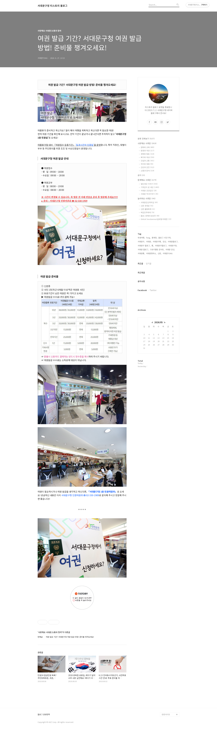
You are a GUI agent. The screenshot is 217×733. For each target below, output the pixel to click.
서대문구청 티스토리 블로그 (52, 5)
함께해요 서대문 (147, 180)
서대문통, (141, 253)
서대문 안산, (170, 249)
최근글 (140, 263)
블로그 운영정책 (44, 715)
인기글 (148, 263)
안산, (165, 241)
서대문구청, (172, 245)
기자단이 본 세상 (150, 187)
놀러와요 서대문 (146, 198)
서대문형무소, (151, 253)
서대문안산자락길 (149, 202)
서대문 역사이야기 (149, 194)
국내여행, (141, 237)
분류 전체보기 (146, 138)
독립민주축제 (147, 212)
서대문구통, (157, 241)
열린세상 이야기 (149, 184)
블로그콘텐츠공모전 (150, 215)
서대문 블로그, (143, 249)
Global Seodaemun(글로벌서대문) (156, 219)
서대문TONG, (168, 253)
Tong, (148, 237)
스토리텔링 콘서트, (157, 249)
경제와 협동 (147, 154)
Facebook (142, 290)
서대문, (149, 241)
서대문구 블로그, (144, 245)
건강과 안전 (147, 167)
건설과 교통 (147, 160)
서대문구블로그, (161, 245)
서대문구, (141, 241)
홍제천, (154, 237)
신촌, (160, 253)
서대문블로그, (173, 241)
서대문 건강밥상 (149, 190)
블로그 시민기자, (164, 237)
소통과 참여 (147, 170)
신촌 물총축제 (148, 209)
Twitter (153, 290)
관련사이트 (166, 714)
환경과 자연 (147, 150)
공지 (141, 175)
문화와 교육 (147, 147)
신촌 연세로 (147, 205)
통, (153, 245)
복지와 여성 (147, 157)
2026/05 (158, 322)
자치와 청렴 (147, 164)
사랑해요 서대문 (147, 143)
